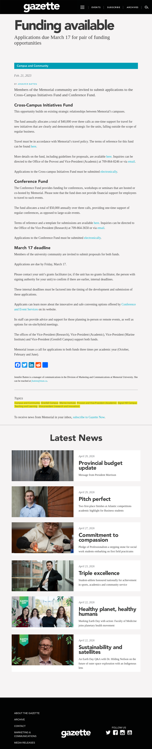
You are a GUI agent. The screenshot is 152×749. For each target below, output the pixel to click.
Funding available (64, 25)
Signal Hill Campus (127, 403)
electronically (108, 171)
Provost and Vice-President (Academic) (96, 403)
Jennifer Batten (27, 84)
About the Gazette (27, 713)
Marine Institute (68, 403)
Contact (20, 726)
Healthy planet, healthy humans (107, 611)
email (131, 161)
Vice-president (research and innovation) (59, 406)
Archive (19, 719)
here (33, 146)
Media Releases (24, 742)
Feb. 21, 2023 (22, 75)
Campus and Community (27, 403)
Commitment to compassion (99, 537)
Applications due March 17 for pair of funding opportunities (62, 40)
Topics (18, 398)
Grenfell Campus (49, 403)
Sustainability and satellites (100, 649)
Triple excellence (99, 573)
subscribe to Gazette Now (89, 417)
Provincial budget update (100, 465)
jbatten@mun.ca (39, 381)
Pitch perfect (95, 499)
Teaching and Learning (26, 406)
